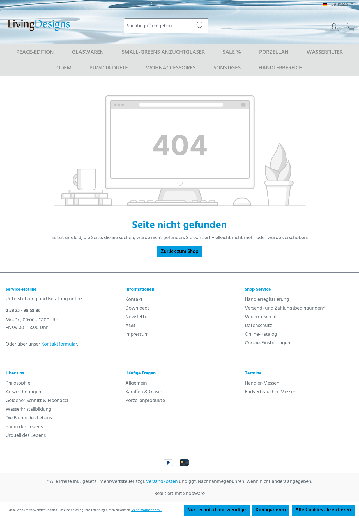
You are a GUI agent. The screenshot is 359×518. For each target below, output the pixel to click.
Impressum (137, 334)
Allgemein (136, 383)
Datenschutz (258, 326)
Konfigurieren (271, 510)
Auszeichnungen (23, 392)
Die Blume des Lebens (29, 418)
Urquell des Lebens (26, 435)
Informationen (139, 289)
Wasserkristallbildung (28, 409)
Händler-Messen (262, 383)
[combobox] (158, 25)
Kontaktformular (59, 344)
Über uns (15, 373)
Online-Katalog (261, 334)
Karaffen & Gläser (143, 392)
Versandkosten (162, 482)
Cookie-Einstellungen (267, 343)
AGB (130, 326)
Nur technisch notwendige (216, 510)
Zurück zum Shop (180, 251)
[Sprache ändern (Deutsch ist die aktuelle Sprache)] (338, 5)
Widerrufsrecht (261, 317)
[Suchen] (199, 25)
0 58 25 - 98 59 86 (23, 310)
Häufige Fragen (140, 373)
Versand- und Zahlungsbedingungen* (285, 308)
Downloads (137, 308)
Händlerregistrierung (267, 300)
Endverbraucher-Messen (270, 392)
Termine (253, 373)
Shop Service (258, 289)
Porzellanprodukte (145, 401)
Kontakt (134, 300)
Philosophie (18, 383)
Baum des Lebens (24, 427)
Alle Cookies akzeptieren (323, 510)
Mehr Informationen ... (146, 510)
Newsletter (137, 317)
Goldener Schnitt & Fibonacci (37, 401)
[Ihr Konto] (334, 27)
